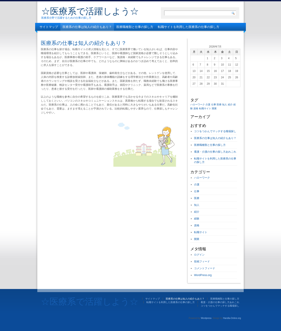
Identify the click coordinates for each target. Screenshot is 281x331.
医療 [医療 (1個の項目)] (219, 104)
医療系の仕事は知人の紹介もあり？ (87, 27)
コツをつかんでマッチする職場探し (117, 35)
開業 (196, 239)
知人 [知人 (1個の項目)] (224, 104)
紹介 (196, 211)
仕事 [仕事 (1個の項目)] (213, 104)
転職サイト (200, 232)
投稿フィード (202, 261)
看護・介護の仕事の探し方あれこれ (64, 35)
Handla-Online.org (232, 318)
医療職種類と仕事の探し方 (134, 27)
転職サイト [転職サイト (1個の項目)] (205, 108)
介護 (196, 184)
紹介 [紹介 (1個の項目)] (230, 104)
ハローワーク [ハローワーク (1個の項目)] (197, 104)
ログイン (199, 254)
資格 (196, 225)
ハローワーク (202, 177)
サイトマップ (49, 27)
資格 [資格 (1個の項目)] (195, 108)
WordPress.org (203, 275)
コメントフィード (204, 268)
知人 (196, 205)
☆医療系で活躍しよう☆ (90, 11)
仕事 (196, 191)
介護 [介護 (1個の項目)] (207, 104)
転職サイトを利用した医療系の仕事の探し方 (188, 27)
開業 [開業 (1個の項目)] (214, 108)
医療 (196, 198)
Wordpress (206, 318)
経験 (196, 218)
